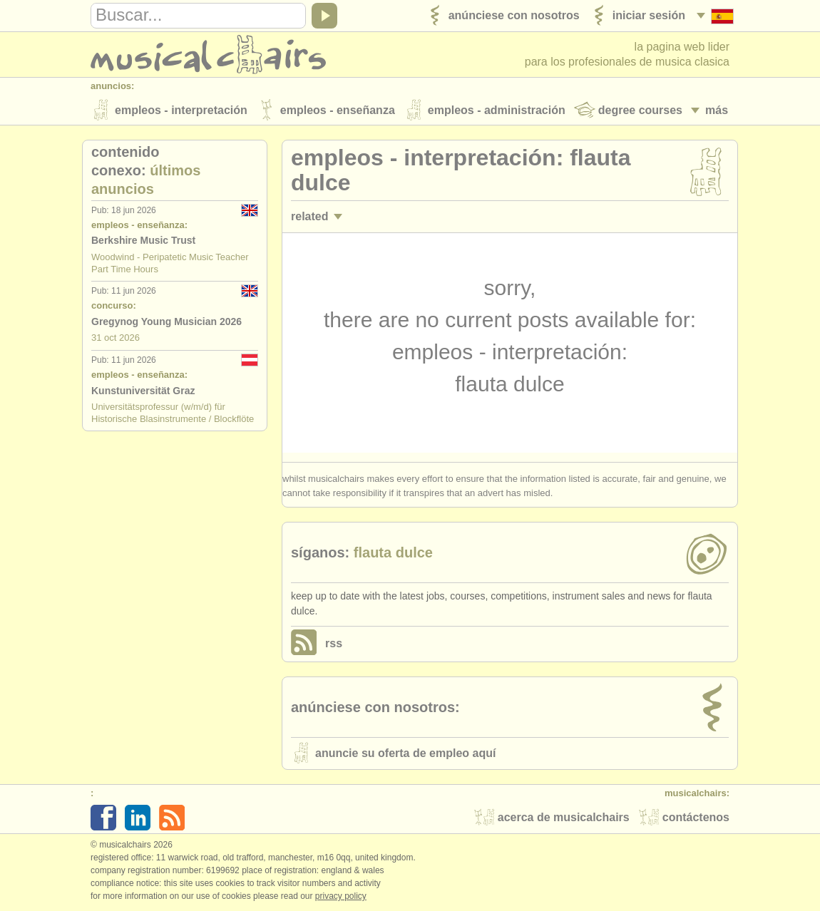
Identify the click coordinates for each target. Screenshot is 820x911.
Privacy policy (341, 896)
